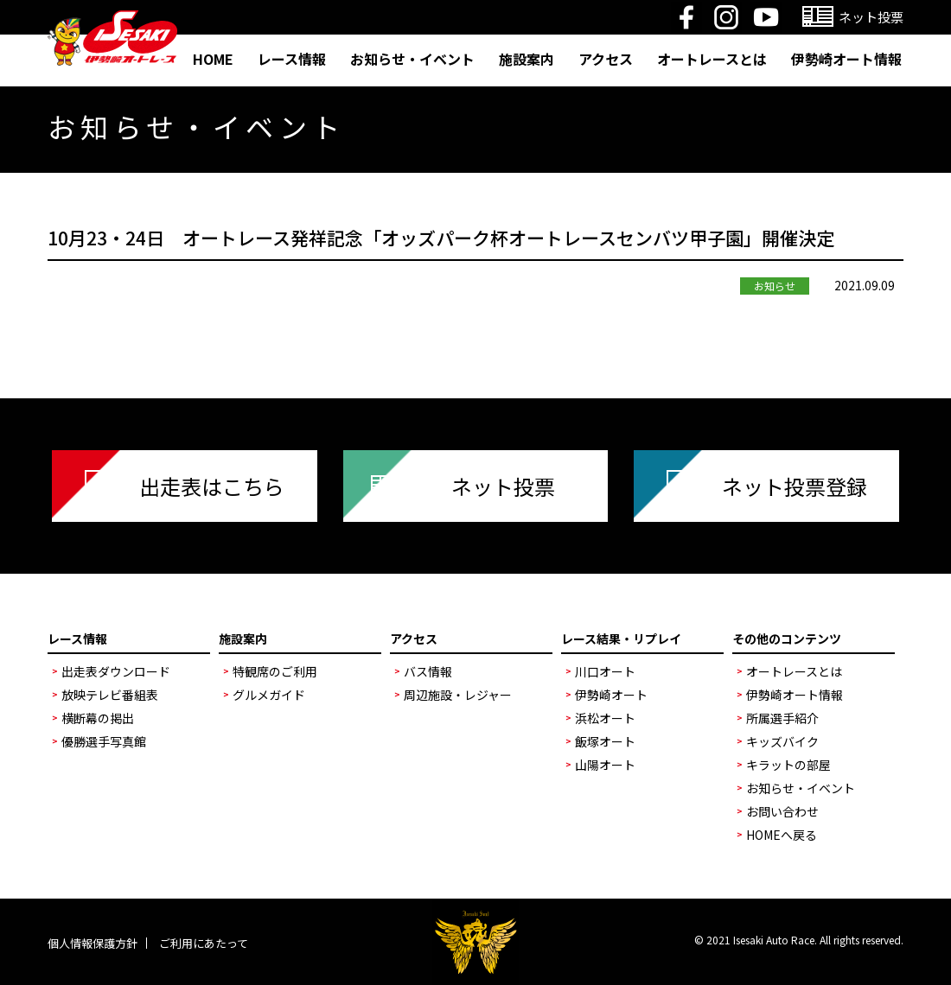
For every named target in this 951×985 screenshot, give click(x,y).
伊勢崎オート (611, 694)
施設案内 (526, 58)
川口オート (605, 671)
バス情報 (428, 671)
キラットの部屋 (788, 764)
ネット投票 (503, 486)
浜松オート (605, 718)
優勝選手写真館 (103, 741)
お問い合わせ (782, 811)
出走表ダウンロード (115, 671)
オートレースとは (712, 58)
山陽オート (605, 764)
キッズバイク (782, 741)
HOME (213, 58)
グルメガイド (269, 694)
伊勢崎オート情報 (846, 58)
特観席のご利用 (275, 671)
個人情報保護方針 (92, 943)
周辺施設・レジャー (458, 694)
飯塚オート (605, 741)
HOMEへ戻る (781, 834)
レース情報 (292, 58)
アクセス (605, 58)
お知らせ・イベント (412, 58)
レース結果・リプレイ (621, 638)
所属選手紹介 (782, 718)
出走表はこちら (211, 486)
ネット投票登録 (794, 486)
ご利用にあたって (203, 943)
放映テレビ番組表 (109, 694)
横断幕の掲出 (97, 718)
